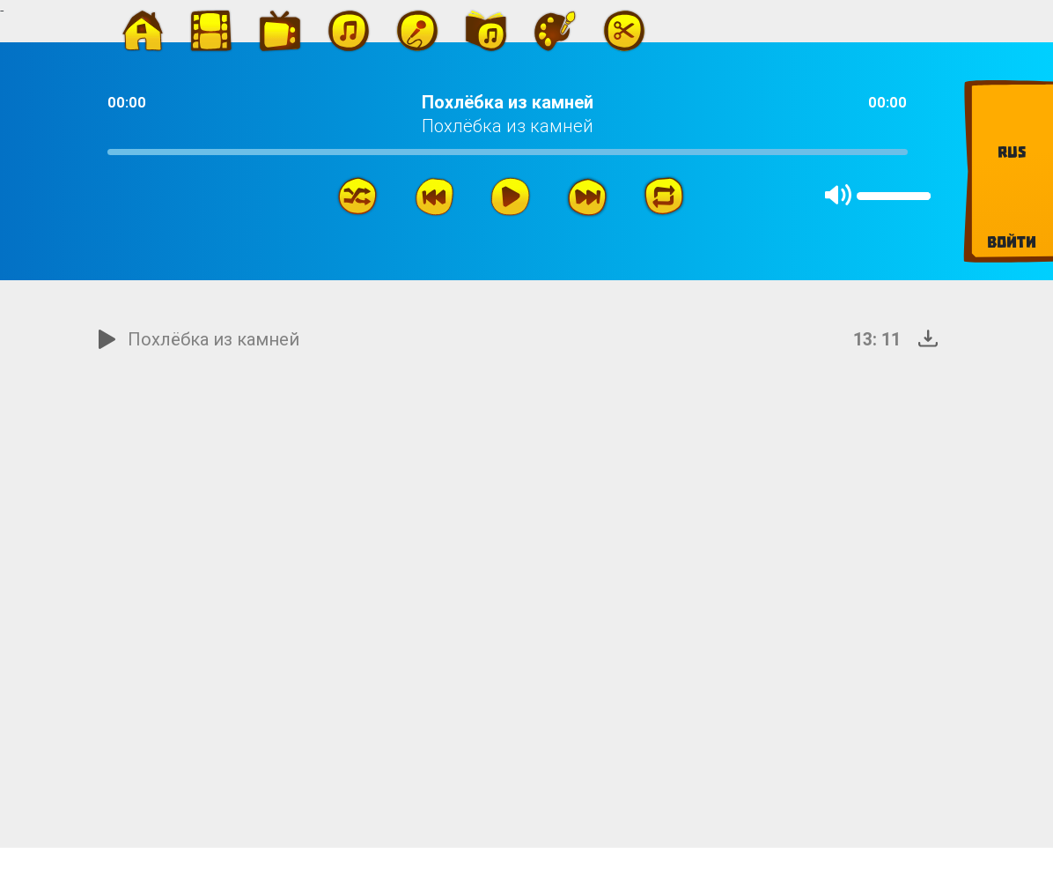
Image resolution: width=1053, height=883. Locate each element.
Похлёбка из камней (213, 339)
